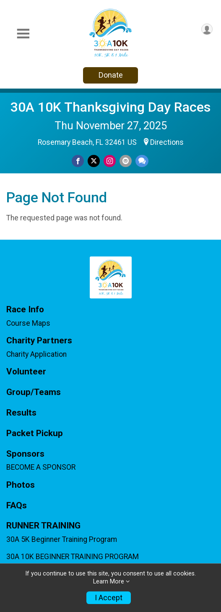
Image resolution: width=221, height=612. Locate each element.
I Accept (108, 598)
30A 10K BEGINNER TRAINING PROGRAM (72, 556)
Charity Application (36, 354)
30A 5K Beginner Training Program (61, 539)
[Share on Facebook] (78, 161)
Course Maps (28, 323)
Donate (111, 75)
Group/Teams (33, 392)
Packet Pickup (34, 433)
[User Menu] (207, 29)
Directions (167, 142)
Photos (20, 485)
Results (21, 413)
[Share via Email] (126, 161)
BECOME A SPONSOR (40, 467)
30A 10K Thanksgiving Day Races (110, 107)
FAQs (16, 505)
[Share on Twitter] (94, 161)
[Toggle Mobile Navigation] (23, 33)
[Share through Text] (141, 161)
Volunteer (26, 372)
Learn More (108, 581)
